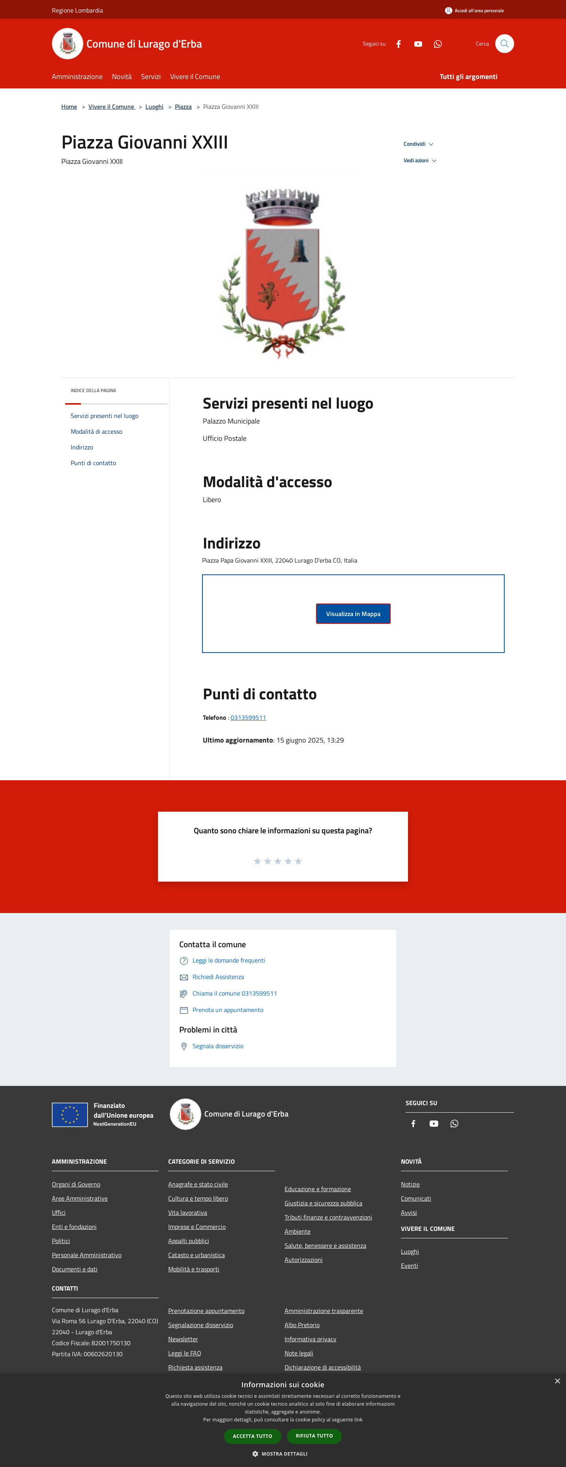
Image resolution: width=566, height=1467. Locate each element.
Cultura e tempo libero (198, 1198)
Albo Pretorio (302, 1324)
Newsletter (183, 1339)
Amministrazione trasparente (324, 1310)
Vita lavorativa (187, 1212)
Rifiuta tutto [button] (314, 1435)
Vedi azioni (421, 160)
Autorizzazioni (304, 1259)
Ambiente (298, 1231)
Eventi (409, 1265)
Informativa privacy (310, 1339)
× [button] (557, 1381)
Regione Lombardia (77, 10)
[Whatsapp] (435, 43)
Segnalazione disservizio (200, 1324)
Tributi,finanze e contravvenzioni (328, 1217)
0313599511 (248, 717)
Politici (61, 1240)
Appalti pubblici (188, 1240)
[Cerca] (504, 43)
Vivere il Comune (112, 106)
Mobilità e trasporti (193, 1269)
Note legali (299, 1353)
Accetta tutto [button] (252, 1436)
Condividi (420, 144)
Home (69, 106)
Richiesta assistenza (195, 1367)
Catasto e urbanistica (196, 1255)
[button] (283, 1454)
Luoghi (154, 106)
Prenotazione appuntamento (206, 1310)
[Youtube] (415, 43)
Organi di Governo (76, 1184)
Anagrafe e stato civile (198, 1184)
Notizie (410, 1184)
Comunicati (416, 1198)
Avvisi (409, 1212)
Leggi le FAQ (184, 1353)
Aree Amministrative (80, 1198)
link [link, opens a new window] (359, 1419)
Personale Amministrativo (86, 1255)
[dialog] (283, 1420)
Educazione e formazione (318, 1189)
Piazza (183, 106)
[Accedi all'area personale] (474, 10)
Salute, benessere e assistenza (325, 1245)
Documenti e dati (74, 1269)
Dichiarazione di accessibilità (323, 1367)
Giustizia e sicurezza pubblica (323, 1203)
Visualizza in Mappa (353, 613)
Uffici (59, 1212)
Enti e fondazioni (74, 1226)
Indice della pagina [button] (93, 390)
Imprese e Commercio (197, 1226)
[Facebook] (395, 43)
